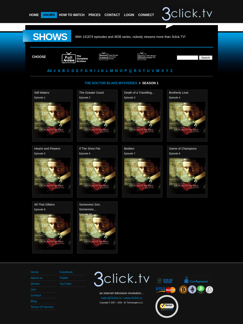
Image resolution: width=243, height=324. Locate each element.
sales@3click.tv (111, 298)
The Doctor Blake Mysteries (110, 83)
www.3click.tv (133, 298)
